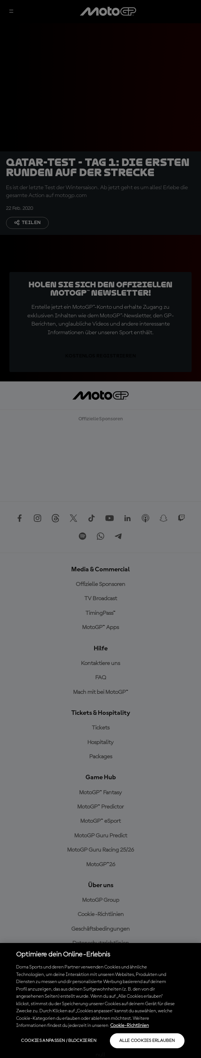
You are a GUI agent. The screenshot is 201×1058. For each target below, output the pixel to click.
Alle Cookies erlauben (147, 1041)
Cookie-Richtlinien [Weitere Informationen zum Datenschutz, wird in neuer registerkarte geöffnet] (129, 1025)
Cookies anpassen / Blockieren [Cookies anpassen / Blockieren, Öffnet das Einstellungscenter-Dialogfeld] (58, 1041)
